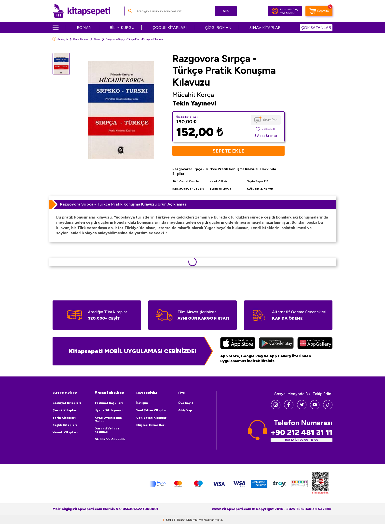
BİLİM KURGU (122, 27)
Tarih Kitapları (64, 417)
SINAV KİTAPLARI (265, 27)
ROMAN (84, 27)
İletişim (142, 403)
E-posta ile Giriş (289, 9)
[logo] (82, 11)
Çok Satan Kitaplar (151, 417)
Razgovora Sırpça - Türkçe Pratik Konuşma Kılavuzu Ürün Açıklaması (123, 204)
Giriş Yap (185, 410)
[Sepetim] (319, 11)
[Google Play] (276, 343)
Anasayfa (60, 39)
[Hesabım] (275, 11)
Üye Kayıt (185, 403)
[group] (121, 110)
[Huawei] (314, 343)
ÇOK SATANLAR (316, 27)
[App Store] (237, 343)
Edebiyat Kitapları (67, 403)
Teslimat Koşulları (109, 403)
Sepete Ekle (228, 151)
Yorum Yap (270, 120)
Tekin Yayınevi (194, 103)
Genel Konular (81, 39)
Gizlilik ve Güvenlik (110, 439)
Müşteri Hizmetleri (150, 425)
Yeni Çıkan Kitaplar (151, 410)
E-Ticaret (179, 519)
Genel (97, 39)
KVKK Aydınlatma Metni (108, 419)
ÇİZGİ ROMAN (218, 27)
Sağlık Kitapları (65, 425)
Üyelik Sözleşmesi (109, 410)
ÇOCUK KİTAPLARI (169, 27)
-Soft (168, 519)
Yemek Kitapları (65, 432)
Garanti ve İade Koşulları (107, 430)
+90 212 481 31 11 (301, 432)
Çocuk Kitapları (65, 410)
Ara (226, 11)
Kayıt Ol (290, 12)
